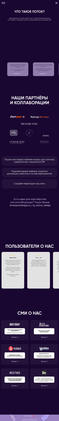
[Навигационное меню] (56, 3)
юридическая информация (29, 419)
